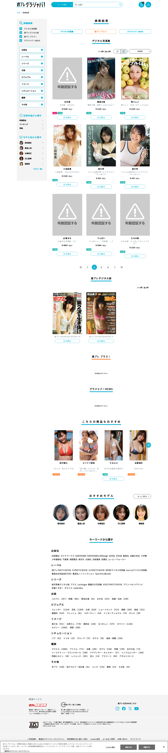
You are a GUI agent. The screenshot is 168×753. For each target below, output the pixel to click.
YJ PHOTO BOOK (79, 570)
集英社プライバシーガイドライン (51, 739)
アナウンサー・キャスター (105, 652)
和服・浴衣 (119, 598)
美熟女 (89, 623)
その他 (24, 104)
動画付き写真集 (94, 584)
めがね (103, 598)
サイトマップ (135, 739)
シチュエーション (29, 91)
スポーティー (93, 613)
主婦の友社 (135, 555)
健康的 (58, 613)
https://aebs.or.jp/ (49, 726)
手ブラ (58, 666)
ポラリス (68, 588)
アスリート (109, 656)
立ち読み (67, 117)
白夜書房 (96, 559)
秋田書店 (56, 555)
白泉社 (88, 559)
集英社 (125, 555)
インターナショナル (115, 613)
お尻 (91, 609)
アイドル (77, 649)
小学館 (143, 555)
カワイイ (124, 623)
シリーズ (25, 63)
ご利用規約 (32, 739)
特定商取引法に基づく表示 (77, 739)
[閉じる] (164, 747)
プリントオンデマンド (132, 584)
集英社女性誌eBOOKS (61, 573)
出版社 (24, 50)
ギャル (134, 613)
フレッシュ (74, 613)
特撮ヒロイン (61, 656)
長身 (138, 609)
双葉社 (104, 559)
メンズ (98, 666)
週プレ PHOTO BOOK (61, 570)
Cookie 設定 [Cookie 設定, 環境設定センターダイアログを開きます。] (110, 747)
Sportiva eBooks (102, 573)
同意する (147, 747)
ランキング (23, 124)
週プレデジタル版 (31, 32)
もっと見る (142, 496)
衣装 (23, 70)
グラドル (60, 649)
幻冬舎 (119, 555)
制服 (74, 598)
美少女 (58, 623)
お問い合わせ (122, 739)
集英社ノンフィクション (83, 573)
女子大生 (133, 649)
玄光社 (112, 555)
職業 (23, 97)
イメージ (25, 84)
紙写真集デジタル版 (60, 584)
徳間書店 (73, 559)
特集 (21, 128)
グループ (84, 638)
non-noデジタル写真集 (134, 570)
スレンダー (61, 609)
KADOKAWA (80, 555)
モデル (105, 649)
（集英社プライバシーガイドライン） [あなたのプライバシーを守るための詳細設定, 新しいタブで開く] (16, 751)
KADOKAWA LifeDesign (97, 555)
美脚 (126, 609)
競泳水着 (88, 598)
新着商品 (22, 120)
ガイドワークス (67, 555)
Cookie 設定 (95, 739)
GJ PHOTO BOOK (95, 570)
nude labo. (78, 588)
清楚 (57, 627)
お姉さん (74, 623)
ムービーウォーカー (117, 559)
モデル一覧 (37, 169)
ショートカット (108, 609)
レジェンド (80, 656)
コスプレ (59, 598)
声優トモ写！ (58, 588)
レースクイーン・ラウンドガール (70, 652)
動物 (111, 666)
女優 (91, 649)
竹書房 (66, 559)
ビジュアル (26, 77)
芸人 (95, 656)
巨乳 (77, 609)
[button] (148, 445)
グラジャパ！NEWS (32, 40)
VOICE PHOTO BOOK (112, 584)
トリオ (69, 638)
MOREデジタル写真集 (113, 570)
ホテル (98, 638)
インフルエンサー (132, 652)
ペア (57, 638)
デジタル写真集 (30, 28)
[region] (84, 747)
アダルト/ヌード (126, 656)
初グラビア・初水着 (78, 666)
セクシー (142, 623)
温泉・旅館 (114, 638)
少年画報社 (57, 559)
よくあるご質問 (108, 739)
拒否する (128, 747)
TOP (18, 13)
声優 (119, 649)
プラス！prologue (78, 584)
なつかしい (106, 623)
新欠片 (81, 559)
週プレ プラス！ (30, 36)
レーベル (25, 56)
